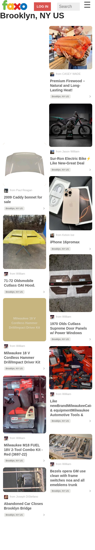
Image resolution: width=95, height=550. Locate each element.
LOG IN (42, 6)
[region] (24, 83)
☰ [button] (87, 4)
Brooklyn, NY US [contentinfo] (60, 96)
